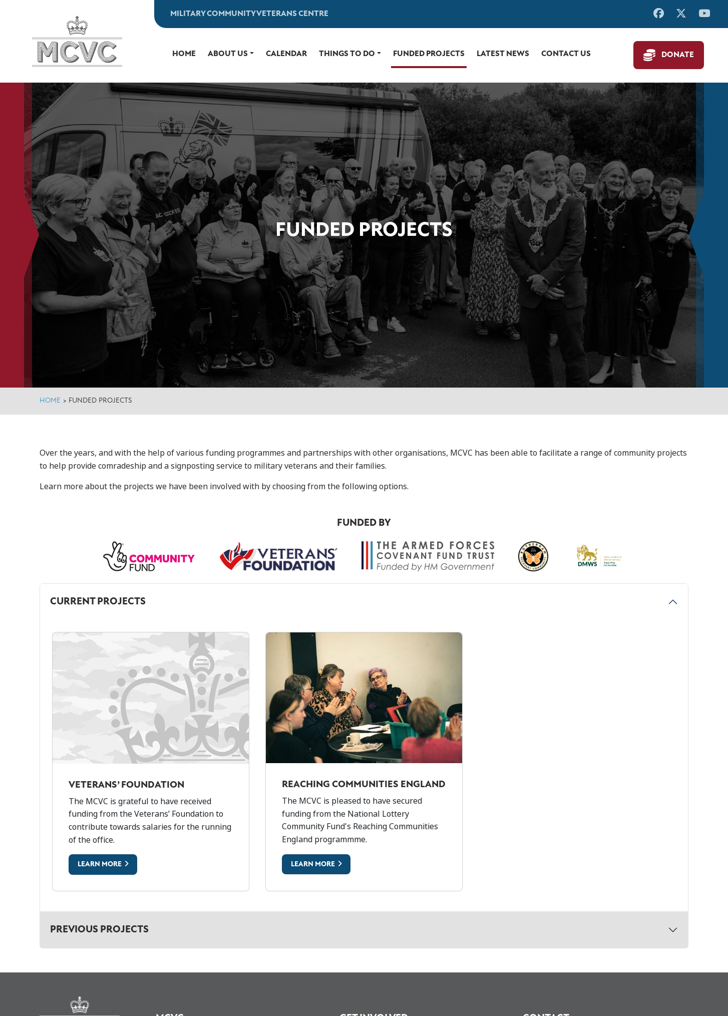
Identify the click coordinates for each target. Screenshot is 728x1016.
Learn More (100, 864)
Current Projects (98, 602)
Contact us (566, 54)
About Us (228, 54)
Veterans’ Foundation (126, 785)
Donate (677, 55)
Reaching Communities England (364, 785)
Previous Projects (99, 930)
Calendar (286, 54)
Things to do (347, 54)
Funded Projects (429, 54)
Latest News (503, 54)
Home (184, 54)
